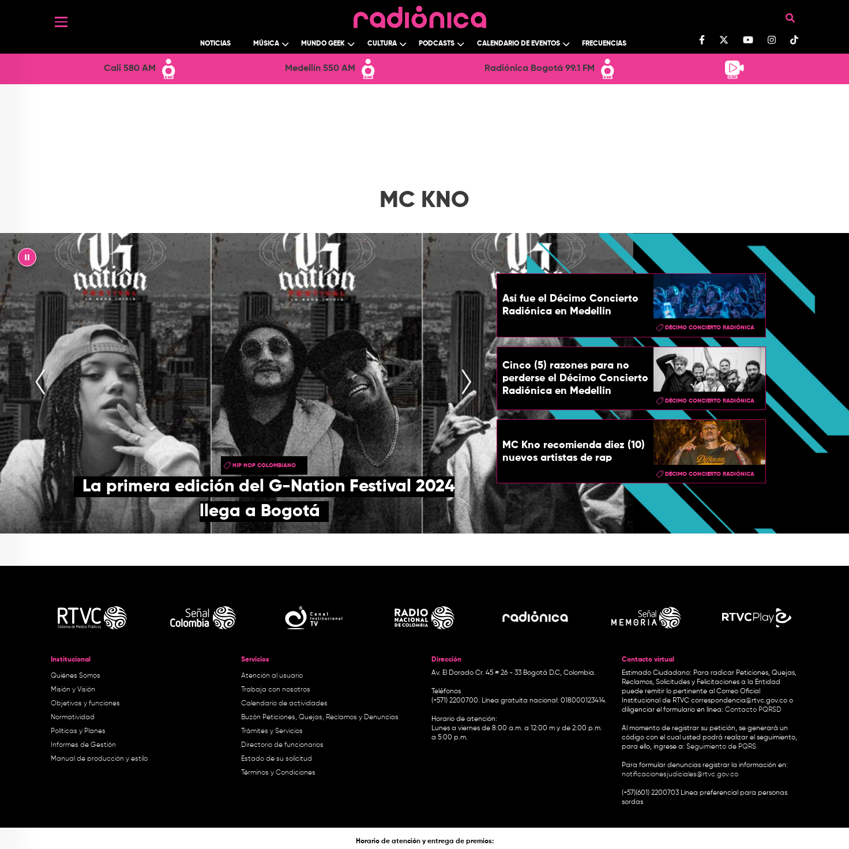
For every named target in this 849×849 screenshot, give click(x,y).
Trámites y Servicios (272, 731)
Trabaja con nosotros (275, 689)
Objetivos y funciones (85, 703)
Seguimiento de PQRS (721, 746)
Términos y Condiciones (278, 772)
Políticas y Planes (78, 731)
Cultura (382, 43)
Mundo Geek (323, 43)
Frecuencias (604, 43)
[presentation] (40, 383)
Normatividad (73, 717)
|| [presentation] (27, 260)
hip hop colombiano (264, 465)
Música (266, 43)
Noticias (215, 43)
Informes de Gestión (83, 745)
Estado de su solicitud (276, 759)
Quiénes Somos (75, 676)
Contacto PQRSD (753, 710)
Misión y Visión (73, 689)
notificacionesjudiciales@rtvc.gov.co (680, 774)
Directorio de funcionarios (282, 745)
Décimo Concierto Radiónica (709, 327)
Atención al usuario (272, 676)
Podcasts (436, 43)
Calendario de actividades (284, 703)
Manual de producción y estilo (99, 759)
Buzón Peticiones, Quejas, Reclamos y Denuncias (320, 717)
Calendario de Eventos (518, 43)
